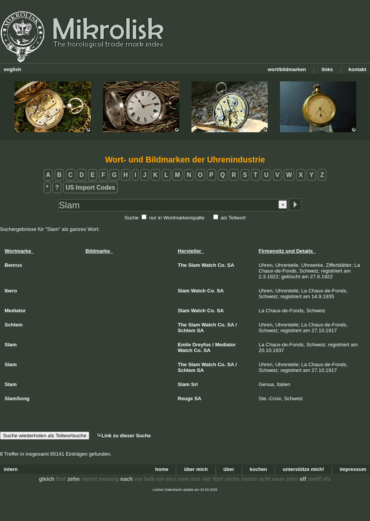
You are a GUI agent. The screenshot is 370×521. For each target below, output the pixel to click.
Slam (194, 265)
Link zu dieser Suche (124, 435)
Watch (208, 265)
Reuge (185, 398)
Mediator (225, 344)
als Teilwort (233, 218)
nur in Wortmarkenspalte (176, 218)
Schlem (186, 330)
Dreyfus (201, 344)
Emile (184, 344)
